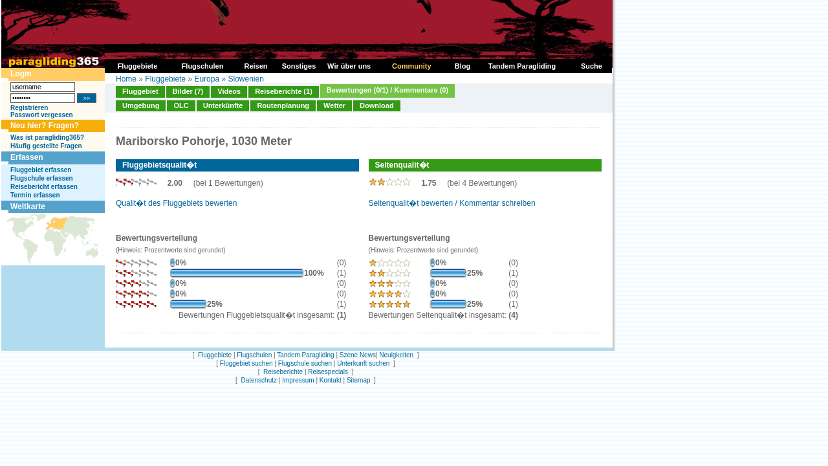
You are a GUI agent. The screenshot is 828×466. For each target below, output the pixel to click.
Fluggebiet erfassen (40, 169)
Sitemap (359, 380)
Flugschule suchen (305, 363)
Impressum (298, 380)
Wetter (334, 105)
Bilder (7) (188, 91)
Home (126, 78)
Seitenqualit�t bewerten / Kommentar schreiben (452, 203)
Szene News (358, 355)
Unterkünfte (223, 105)
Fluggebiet (140, 91)
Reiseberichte (283, 371)
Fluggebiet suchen (246, 363)
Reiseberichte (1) (283, 91)
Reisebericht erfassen (44, 186)
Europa (206, 78)
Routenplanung (283, 105)
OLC (180, 105)
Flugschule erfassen (41, 178)
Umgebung (140, 105)
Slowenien (245, 78)
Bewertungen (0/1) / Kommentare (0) (387, 90)
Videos (229, 91)
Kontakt (331, 380)
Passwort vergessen (41, 114)
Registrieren (29, 107)
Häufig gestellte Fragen (46, 146)
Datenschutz (259, 380)
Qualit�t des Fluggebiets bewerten (176, 203)
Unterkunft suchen (363, 363)
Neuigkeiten (396, 355)
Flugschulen (254, 355)
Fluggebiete (165, 78)
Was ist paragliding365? (47, 137)
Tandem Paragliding (305, 355)
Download (377, 105)
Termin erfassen (35, 195)
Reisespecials (328, 371)
